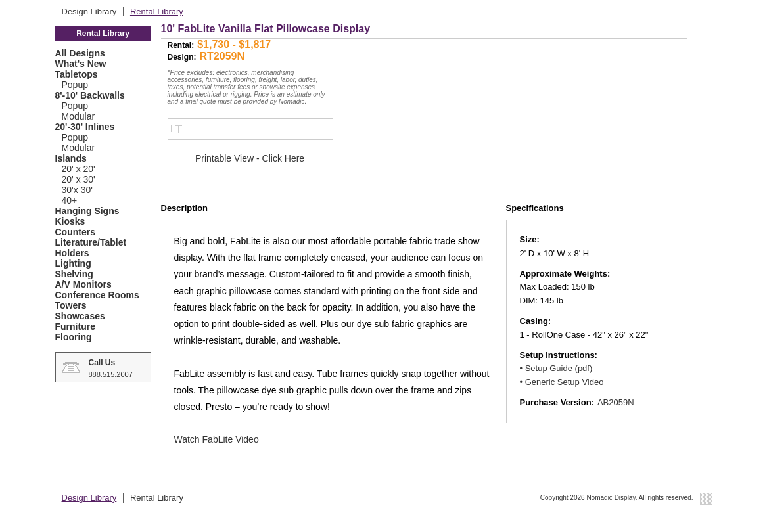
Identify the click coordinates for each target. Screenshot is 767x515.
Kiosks (70, 221)
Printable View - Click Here (249, 158)
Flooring (73, 337)
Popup (75, 84)
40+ (70, 200)
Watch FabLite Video (216, 439)
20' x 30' (78, 179)
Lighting (73, 263)
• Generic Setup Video (562, 382)
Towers (71, 305)
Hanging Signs (87, 211)
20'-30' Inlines (85, 127)
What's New (80, 63)
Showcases (80, 316)
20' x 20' (78, 169)
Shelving (74, 274)
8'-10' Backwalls (90, 95)
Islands (71, 158)
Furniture (75, 326)
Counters (75, 232)
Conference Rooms (97, 295)
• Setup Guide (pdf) (556, 368)
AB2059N (615, 402)
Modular (78, 116)
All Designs (80, 53)
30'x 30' (77, 190)
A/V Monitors (83, 284)
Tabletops (76, 74)
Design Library (90, 11)
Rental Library (156, 11)
